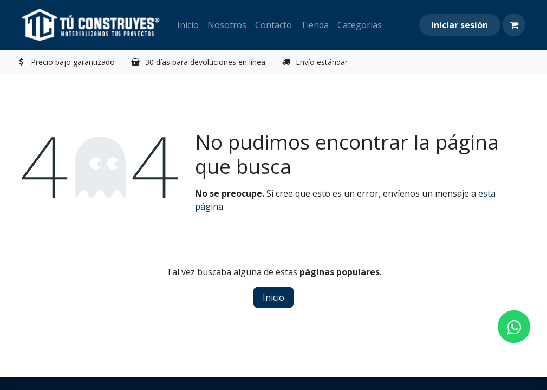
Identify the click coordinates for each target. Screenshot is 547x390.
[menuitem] (188, 25)
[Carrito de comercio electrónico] (514, 25)
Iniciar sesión (459, 25)
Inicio (273, 297)
